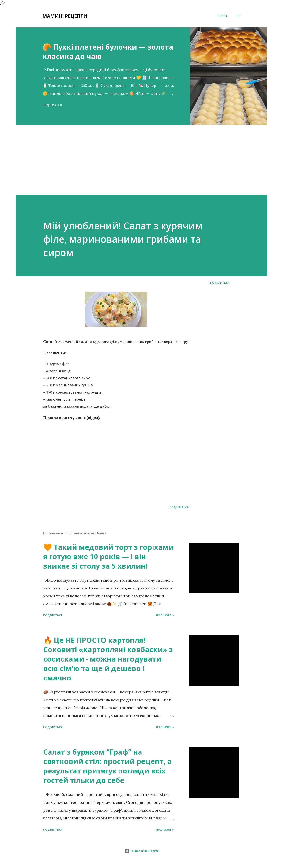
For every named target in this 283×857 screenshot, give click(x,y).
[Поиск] (222, 16)
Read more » (164, 615)
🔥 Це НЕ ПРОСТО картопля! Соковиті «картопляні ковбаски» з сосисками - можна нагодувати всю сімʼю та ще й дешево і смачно (108, 659)
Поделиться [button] (52, 105)
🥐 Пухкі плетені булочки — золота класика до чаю (107, 51)
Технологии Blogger (141, 851)
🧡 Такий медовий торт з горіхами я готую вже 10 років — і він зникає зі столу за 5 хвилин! (108, 556)
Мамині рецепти (64, 16)
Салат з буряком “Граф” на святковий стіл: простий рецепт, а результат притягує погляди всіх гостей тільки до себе (107, 766)
